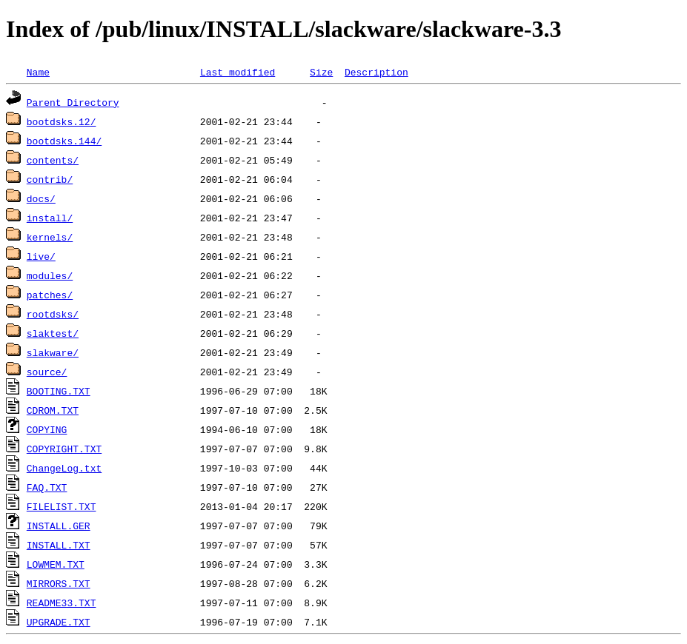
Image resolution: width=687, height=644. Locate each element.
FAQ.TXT (47, 487)
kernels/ (50, 237)
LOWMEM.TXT (55, 564)
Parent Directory (73, 102)
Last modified (237, 71)
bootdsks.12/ (61, 121)
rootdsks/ (53, 314)
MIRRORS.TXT (58, 583)
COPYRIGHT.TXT (64, 448)
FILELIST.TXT (61, 506)
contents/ (53, 160)
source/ (47, 371)
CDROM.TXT (53, 410)
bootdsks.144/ (64, 140)
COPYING (47, 429)
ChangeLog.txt (64, 467)
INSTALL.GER (58, 525)
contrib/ (50, 179)
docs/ (41, 198)
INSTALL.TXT (58, 544)
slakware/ (53, 352)
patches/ (50, 294)
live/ (41, 256)
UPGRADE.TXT (58, 621)
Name (38, 71)
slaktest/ (53, 333)
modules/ (50, 275)
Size (321, 71)
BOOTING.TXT (58, 391)
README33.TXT (61, 602)
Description (376, 71)
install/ (50, 217)
